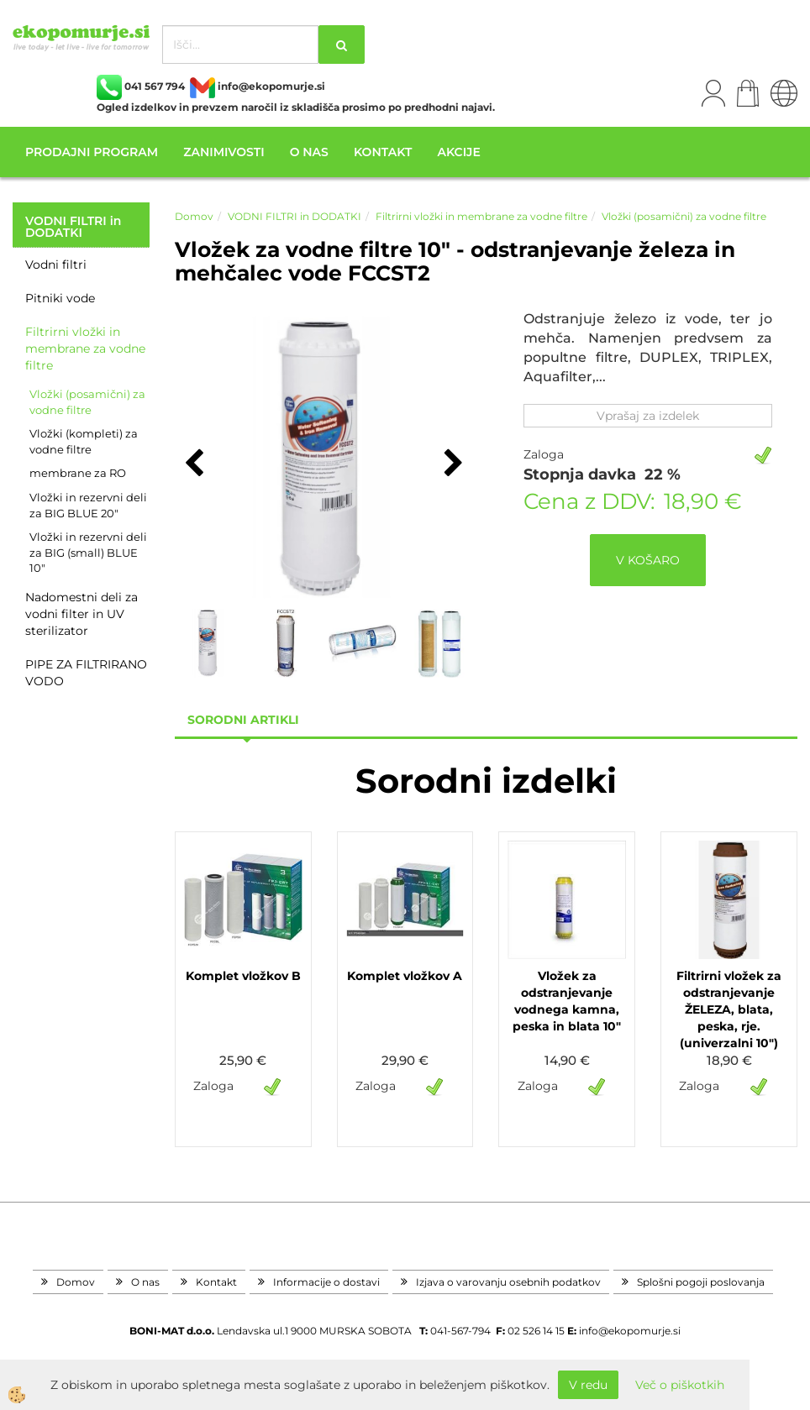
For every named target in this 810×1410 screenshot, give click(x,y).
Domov (194, 216)
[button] (451, 464)
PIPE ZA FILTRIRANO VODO (86, 673)
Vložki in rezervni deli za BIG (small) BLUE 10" (88, 552)
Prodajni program (91, 152)
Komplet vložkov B (243, 975)
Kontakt (383, 152)
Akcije (458, 152)
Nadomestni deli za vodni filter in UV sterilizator (81, 614)
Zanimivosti (223, 152)
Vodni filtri (56, 264)
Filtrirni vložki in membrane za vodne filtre (85, 348)
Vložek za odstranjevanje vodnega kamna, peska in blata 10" (567, 1001)
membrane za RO (77, 473)
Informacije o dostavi (326, 1282)
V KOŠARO (648, 560)
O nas (309, 152)
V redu (588, 1384)
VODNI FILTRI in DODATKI (294, 216)
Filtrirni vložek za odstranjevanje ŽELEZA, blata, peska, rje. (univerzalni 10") (728, 1009)
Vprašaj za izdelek (648, 415)
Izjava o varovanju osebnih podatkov (508, 1282)
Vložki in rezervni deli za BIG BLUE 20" (88, 505)
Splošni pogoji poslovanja (701, 1282)
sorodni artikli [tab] (243, 719)
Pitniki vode (60, 298)
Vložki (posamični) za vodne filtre (87, 402)
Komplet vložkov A (404, 975)
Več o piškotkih (679, 1384)
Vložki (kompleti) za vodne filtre (83, 441)
